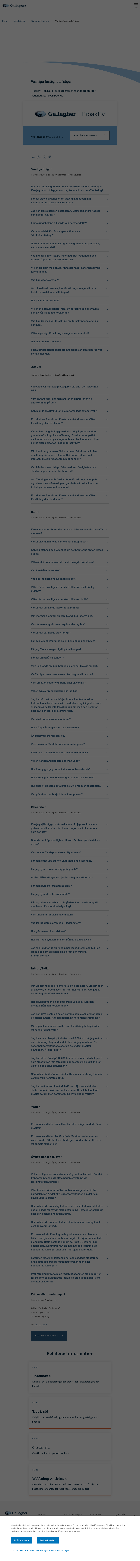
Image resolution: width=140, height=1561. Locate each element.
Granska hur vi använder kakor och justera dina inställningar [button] (41, 1550)
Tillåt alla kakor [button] (21, 1540)
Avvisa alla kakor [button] (47, 1540)
